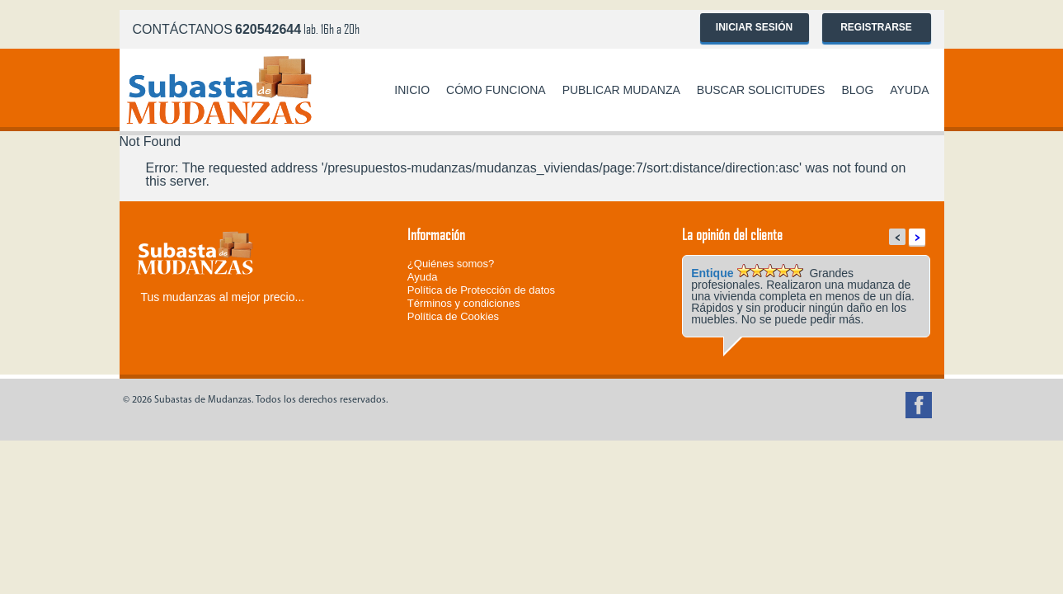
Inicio (412, 90)
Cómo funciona (496, 90)
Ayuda (909, 90)
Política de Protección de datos (481, 290)
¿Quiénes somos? (451, 263)
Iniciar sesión (754, 27)
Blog (857, 90)
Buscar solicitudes (761, 90)
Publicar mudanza (621, 90)
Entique (712, 273)
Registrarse (876, 27)
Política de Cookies (453, 316)
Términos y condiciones (463, 303)
